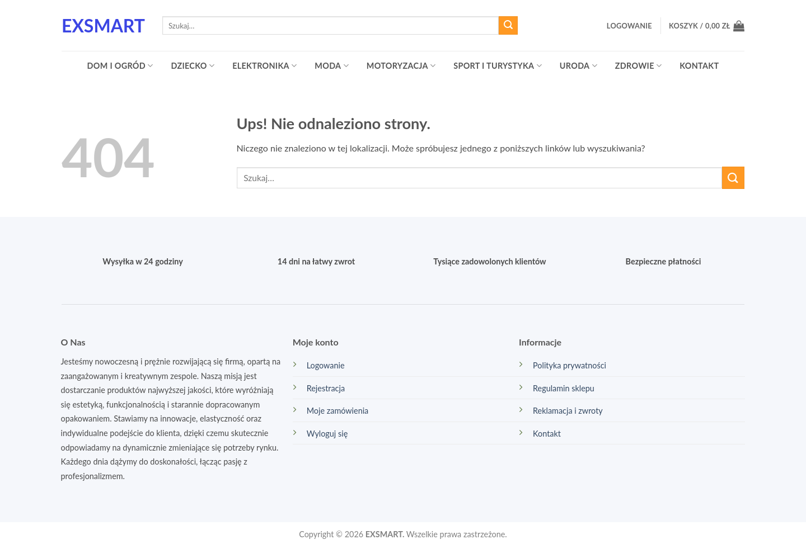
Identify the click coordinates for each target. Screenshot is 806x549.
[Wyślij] (508, 25)
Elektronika (264, 65)
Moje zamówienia (338, 410)
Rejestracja (326, 388)
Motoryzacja (401, 65)
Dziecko (192, 65)
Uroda (578, 65)
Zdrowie (638, 65)
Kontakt (699, 65)
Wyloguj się (327, 433)
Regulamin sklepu (563, 388)
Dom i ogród (120, 65)
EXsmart (103, 26)
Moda (331, 65)
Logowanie (326, 365)
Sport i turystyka (497, 65)
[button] (629, 26)
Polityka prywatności (569, 365)
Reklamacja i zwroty (568, 410)
